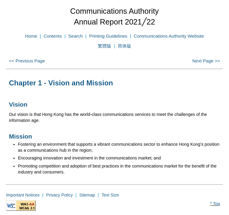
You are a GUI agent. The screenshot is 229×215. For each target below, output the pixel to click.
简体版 (124, 45)
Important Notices (23, 195)
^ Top (215, 203)
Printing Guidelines (108, 36)
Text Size (110, 195)
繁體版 (104, 45)
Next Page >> (206, 60)
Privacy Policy (59, 195)
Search (75, 36)
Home (31, 36)
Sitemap (87, 195)
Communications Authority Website (169, 36)
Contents (53, 36)
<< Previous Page (27, 60)
